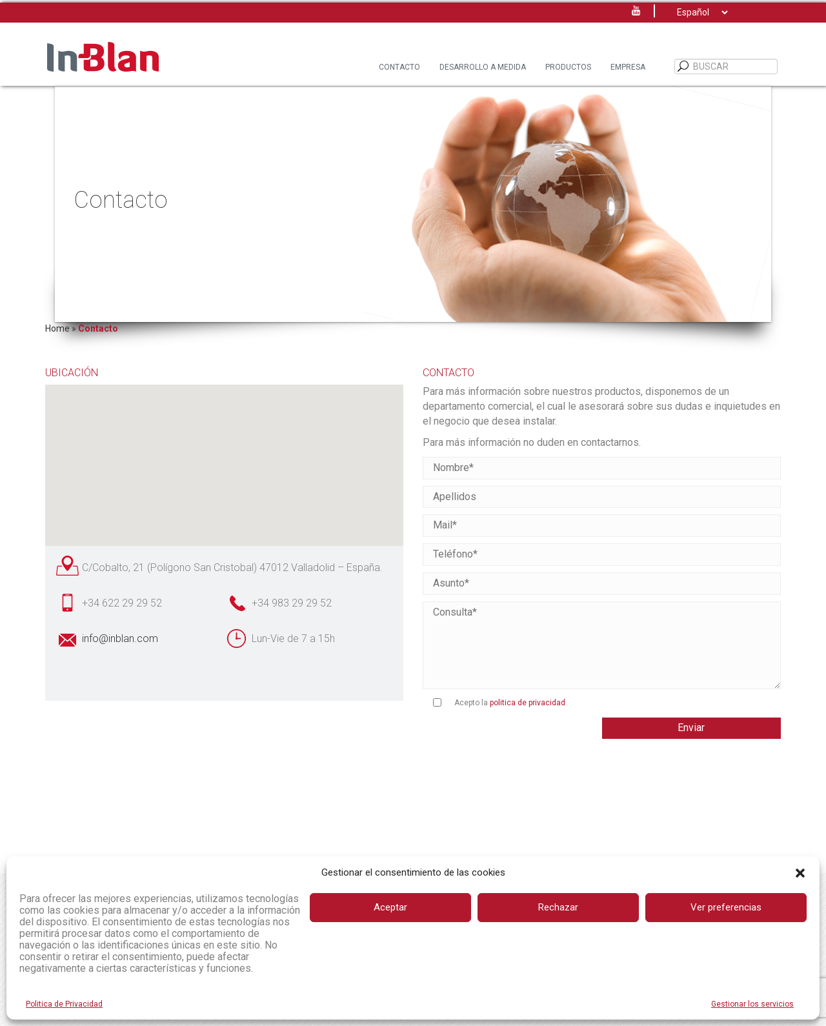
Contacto (399, 67)
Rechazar (558, 907)
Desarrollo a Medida (482, 67)
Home (57, 328)
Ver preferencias (725, 907)
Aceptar (390, 907)
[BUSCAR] (683, 66)
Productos (568, 67)
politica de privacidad (527, 702)
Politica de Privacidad (64, 1004)
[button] (800, 873)
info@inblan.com (120, 638)
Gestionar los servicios (752, 1004)
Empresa (627, 67)
